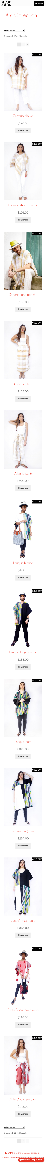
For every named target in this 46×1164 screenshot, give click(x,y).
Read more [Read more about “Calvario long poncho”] (23, 309)
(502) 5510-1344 (36, 1153)
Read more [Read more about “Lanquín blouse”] (23, 577)
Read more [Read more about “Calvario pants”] (23, 488)
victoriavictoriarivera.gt (22, 1153)
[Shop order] (14, 30)
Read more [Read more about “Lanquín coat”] (23, 756)
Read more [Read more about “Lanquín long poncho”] (23, 667)
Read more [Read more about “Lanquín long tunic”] (23, 846)
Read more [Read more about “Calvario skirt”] (23, 399)
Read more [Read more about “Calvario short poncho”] (23, 220)
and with (31, 1160)
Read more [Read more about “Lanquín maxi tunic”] (23, 935)
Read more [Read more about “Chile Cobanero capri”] (23, 1114)
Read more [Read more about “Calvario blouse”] (23, 130)
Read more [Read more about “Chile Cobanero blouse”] (23, 1024)
